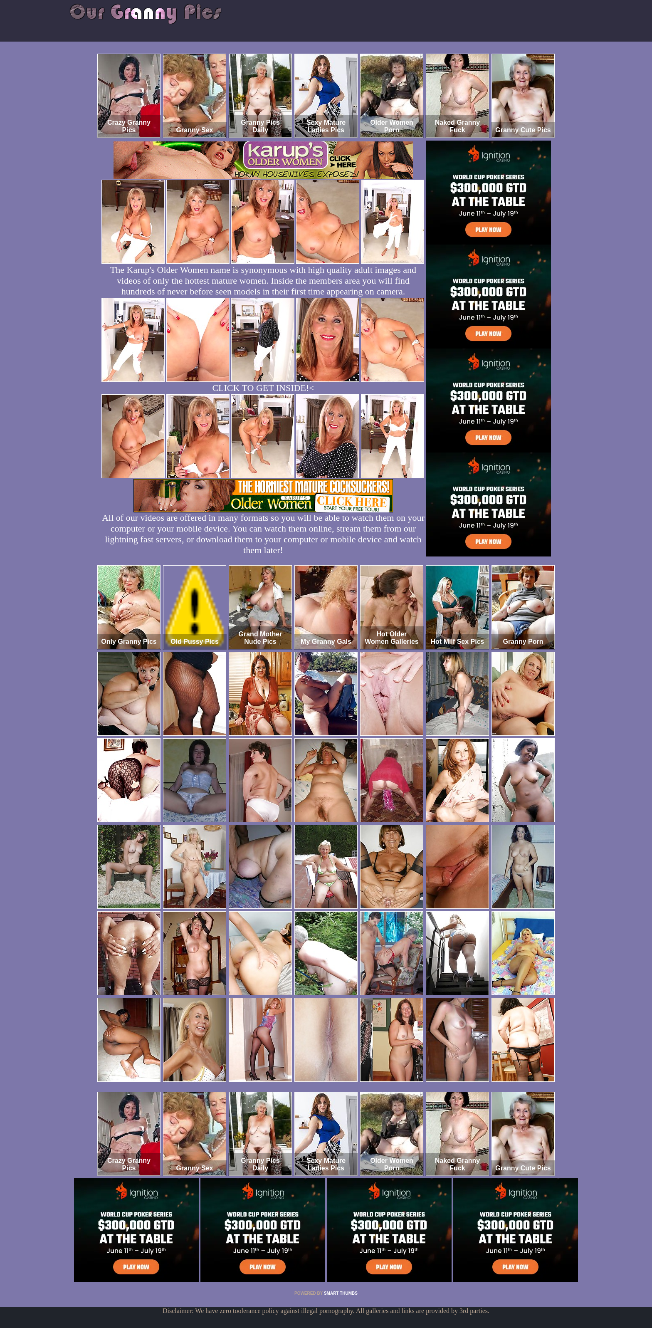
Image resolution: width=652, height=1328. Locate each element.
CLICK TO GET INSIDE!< (263, 388)
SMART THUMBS (341, 1293)
